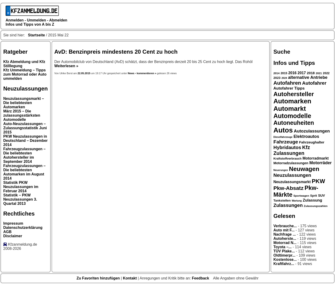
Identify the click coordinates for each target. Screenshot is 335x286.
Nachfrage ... (284, 234)
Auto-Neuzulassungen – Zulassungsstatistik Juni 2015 (25, 128)
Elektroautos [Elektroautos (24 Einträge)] (306, 136)
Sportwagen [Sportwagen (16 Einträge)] (301, 195)
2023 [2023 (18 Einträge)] (276, 78)
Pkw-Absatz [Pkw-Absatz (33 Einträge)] (288, 188)
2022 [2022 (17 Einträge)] (326, 73)
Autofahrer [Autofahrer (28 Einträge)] (314, 83)
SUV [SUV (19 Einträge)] (321, 195)
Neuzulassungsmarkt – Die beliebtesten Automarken (23, 103)
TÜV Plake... (284, 251)
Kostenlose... (285, 260)
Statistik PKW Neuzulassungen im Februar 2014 (20, 187)
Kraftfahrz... (283, 264)
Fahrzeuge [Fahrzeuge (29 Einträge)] (285, 141)
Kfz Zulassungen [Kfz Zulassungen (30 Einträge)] (291, 150)
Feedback (201, 278)
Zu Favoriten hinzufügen (99, 278)
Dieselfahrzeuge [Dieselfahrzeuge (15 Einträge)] (283, 137)
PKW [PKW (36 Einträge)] (318, 181)
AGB (7, 232)
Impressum (13, 223)
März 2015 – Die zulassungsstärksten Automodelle (21, 115)
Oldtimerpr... (284, 255)
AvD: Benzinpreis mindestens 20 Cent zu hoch (116, 52)
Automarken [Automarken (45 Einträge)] (292, 101)
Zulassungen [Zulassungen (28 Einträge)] (288, 205)
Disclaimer (12, 236)
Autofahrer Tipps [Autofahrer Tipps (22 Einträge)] (289, 88)
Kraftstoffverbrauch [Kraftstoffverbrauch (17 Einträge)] (287, 158)
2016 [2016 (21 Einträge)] (292, 73)
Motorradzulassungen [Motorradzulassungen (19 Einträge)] (290, 163)
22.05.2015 (84, 73)
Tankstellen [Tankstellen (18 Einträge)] (282, 200)
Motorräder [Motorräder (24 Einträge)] (320, 162)
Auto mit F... (284, 230)
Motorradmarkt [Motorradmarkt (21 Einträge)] (316, 158)
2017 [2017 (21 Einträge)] (302, 73)
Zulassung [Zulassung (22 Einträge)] (312, 200)
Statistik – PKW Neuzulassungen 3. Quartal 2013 (20, 199)
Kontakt (130, 278)
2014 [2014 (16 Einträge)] (276, 73)
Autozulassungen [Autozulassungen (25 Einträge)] (312, 131)
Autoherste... (284, 239)
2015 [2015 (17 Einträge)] (284, 73)
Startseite (36, 35)
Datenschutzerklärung (22, 228)
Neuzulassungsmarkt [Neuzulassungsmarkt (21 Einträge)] (292, 182)
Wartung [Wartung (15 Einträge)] (297, 200)
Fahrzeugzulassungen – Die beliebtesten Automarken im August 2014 (24, 172)
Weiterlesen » (66, 66)
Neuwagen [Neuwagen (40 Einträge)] (304, 168)
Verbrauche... (285, 226)
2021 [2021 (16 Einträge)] (319, 73)
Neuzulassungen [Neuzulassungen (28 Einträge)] (292, 175)
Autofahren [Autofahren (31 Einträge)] (287, 83)
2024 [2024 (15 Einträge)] (284, 78)
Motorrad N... (285, 243)
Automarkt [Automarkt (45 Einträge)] (289, 108)
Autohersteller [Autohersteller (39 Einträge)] (293, 94)
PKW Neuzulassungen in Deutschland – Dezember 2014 (25, 140)
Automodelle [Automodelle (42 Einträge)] (292, 115)
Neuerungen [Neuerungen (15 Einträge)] (280, 170)
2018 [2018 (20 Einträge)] (311, 73)
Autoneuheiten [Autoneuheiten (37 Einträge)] (293, 123)
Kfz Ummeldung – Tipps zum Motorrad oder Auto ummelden (24, 74)
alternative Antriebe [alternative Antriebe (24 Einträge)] (308, 77)
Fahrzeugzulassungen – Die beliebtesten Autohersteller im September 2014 (24, 155)
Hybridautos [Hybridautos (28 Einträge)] (287, 147)
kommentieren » (146, 73)
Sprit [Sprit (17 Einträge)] (313, 195)
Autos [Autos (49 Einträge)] (283, 130)
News (131, 73)
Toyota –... (282, 247)
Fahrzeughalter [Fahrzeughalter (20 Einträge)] (311, 142)
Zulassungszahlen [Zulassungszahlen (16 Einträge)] (316, 205)
